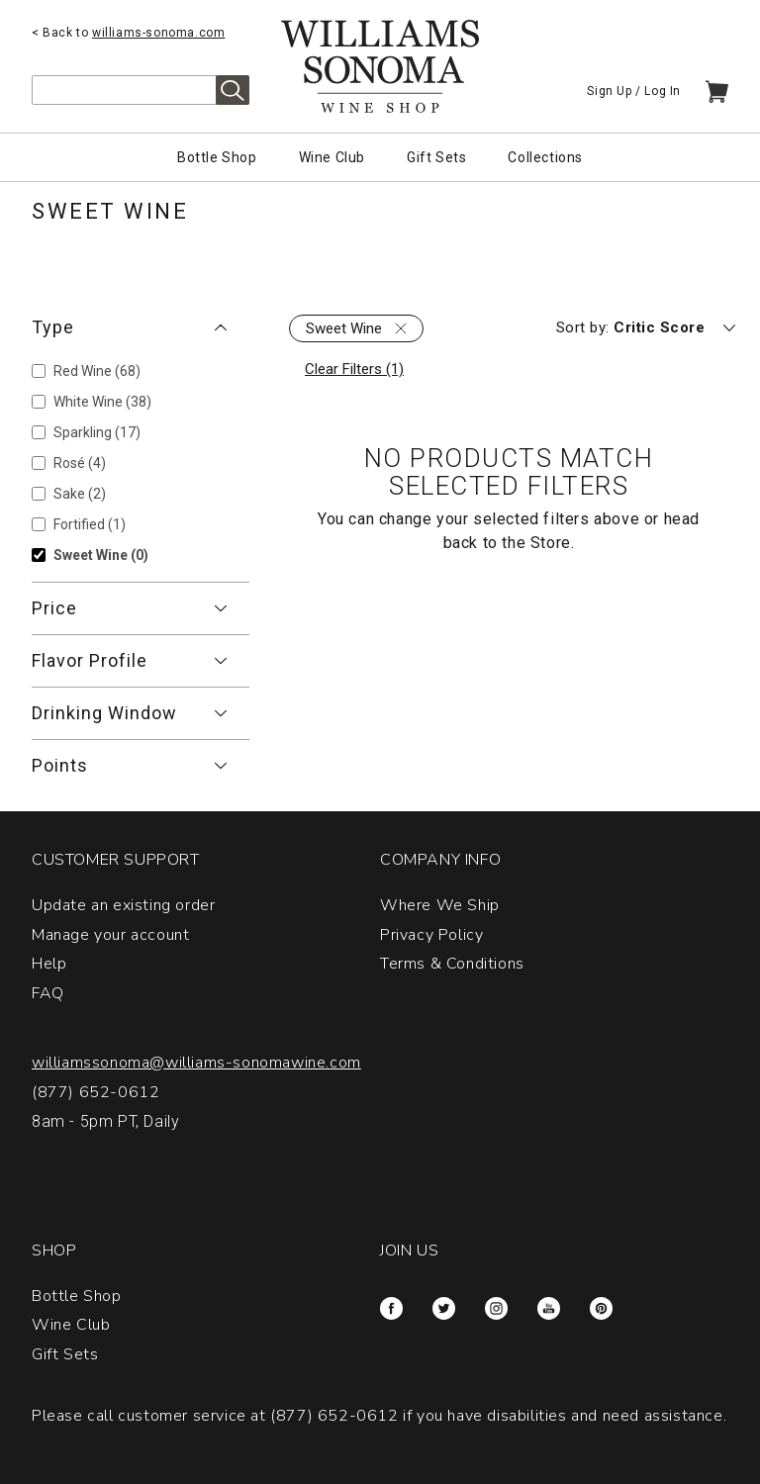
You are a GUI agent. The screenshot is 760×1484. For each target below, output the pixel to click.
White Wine (102, 402)
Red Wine (97, 371)
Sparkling (97, 432)
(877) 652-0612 (95, 1092)
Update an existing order (123, 905)
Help (49, 963)
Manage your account (110, 935)
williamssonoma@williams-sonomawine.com (196, 1062)
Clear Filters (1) (354, 369)
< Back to (128, 33)
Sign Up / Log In (634, 91)
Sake (79, 494)
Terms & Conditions (452, 963)
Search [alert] (232, 90)
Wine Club (332, 157)
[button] (140, 327)
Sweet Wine (100, 555)
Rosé (79, 463)
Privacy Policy (431, 935)
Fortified (89, 524)
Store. (552, 542)
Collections (545, 157)
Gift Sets (436, 157)
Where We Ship (440, 905)
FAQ (48, 993)
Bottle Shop (217, 157)
